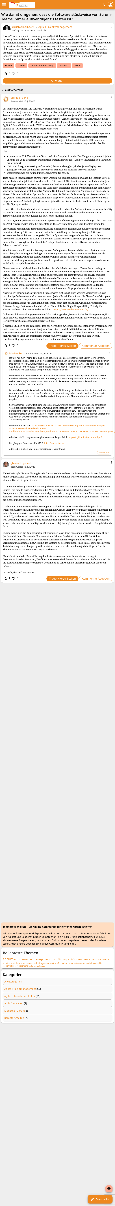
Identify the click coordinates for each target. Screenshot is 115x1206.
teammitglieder (9, 966)
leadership (97, 963)
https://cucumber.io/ (54, 443)
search (103, 4)
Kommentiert (32, 353)
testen (21, 65)
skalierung (33, 966)
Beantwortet (17, 101)
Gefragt (16, 30)
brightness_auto (109, 1189)
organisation (74, 963)
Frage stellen (99, 1199)
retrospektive (83, 959)
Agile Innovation (13, 1003)
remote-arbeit (86, 963)
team (54, 959)
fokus (77, 65)
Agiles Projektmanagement (55, 27)
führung (62, 959)
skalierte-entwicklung (42, 65)
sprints (14, 963)
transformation (60, 963)
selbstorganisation (43, 963)
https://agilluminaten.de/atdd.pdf (85, 437)
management (41, 959)
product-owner (26, 963)
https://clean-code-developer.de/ (71, 309)
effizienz (64, 65)
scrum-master (23, 959)
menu (4, 4)
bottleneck (41, 966)
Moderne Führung (15, 1010)
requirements (22, 966)
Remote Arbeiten (14, 1018)
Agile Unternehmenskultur (19, 996)
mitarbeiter (98, 959)
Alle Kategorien (13, 981)
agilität (71, 959)
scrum (8, 65)
